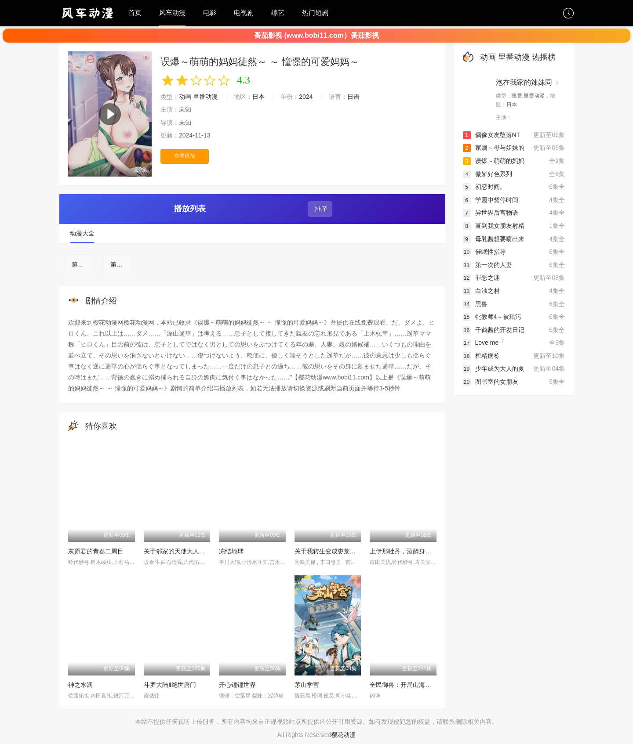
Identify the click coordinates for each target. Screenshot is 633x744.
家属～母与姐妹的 (493, 147)
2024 (306, 96)
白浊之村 (481, 290)
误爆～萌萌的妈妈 (493, 160)
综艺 (277, 12)
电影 (209, 12)
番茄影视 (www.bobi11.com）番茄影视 (316, 35)
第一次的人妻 (487, 264)
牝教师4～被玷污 (492, 316)
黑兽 (475, 303)
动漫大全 (82, 233)
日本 (258, 96)
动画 (185, 96)
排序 (320, 208)
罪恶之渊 (481, 277)
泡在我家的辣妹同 (524, 82)
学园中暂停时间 (490, 199)
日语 (353, 96)
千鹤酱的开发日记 (493, 329)
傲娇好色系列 (487, 173)
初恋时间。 (484, 186)
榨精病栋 (481, 355)
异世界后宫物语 (490, 212)
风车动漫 (172, 12)
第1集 (79, 264)
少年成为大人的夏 (493, 368)
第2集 (118, 264)
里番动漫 (205, 96)
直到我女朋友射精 (493, 225)
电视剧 (244, 12)
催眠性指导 (484, 251)
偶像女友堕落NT (491, 134)
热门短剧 (315, 12)
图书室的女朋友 (490, 381)
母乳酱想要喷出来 (493, 238)
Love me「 (484, 342)
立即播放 (184, 156)
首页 (135, 12)
